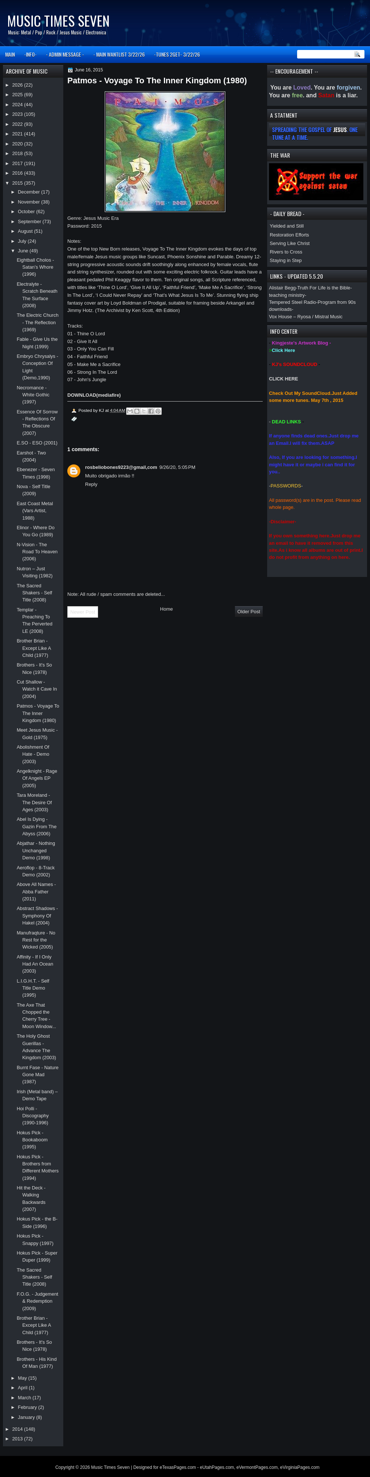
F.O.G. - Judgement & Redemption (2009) (37, 1301)
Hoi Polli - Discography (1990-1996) (32, 1116)
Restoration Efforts (289, 235)
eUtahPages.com (217, 1467)
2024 (18, 104)
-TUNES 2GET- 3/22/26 (177, 54)
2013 (18, 1438)
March (25, 1397)
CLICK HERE (283, 379)
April (23, 1387)
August (26, 231)
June (23, 251)
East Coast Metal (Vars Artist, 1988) (35, 511)
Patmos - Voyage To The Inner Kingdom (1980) (38, 713)
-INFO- (30, 54)
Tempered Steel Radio (292, 302)
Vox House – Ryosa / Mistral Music (306, 316)
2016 (18, 173)
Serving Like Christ (290, 243)
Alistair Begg (282, 288)
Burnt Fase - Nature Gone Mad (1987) (37, 1075)
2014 (18, 1429)
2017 (18, 163)
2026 (18, 85)
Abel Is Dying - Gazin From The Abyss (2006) (37, 826)
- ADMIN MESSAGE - (65, 54)
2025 (18, 94)
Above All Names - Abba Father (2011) (36, 892)
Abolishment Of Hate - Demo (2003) (33, 754)
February (28, 1407)
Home (166, 609)
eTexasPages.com (178, 1467)
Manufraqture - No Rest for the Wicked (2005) (36, 940)
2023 (18, 114)
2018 (18, 153)
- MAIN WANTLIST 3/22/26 (119, 54)
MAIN (10, 54)
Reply (91, 484)
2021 (18, 134)
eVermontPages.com (257, 1467)
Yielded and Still (287, 226)
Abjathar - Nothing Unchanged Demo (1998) (36, 850)
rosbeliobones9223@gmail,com (121, 467)
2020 (18, 144)
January (27, 1417)
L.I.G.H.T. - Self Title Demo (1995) (33, 988)
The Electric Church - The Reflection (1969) (37, 322)
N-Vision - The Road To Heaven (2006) (37, 552)
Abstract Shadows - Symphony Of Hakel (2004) (37, 916)
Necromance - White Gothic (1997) (33, 395)
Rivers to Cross (286, 252)
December (29, 192)
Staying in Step (286, 260)
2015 (18, 183)
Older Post (249, 611)
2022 (18, 124)
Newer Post (82, 612)
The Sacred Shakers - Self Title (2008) (34, 593)
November (29, 202)
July (22, 241)
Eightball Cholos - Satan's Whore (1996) (35, 267)
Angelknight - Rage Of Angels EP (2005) (37, 778)
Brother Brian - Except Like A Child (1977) (34, 648)
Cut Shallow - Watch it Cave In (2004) (37, 689)
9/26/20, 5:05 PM (177, 467)
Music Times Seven (58, 20)
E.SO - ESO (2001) (37, 443)
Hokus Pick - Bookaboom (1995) (32, 1140)
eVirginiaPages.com (300, 1467)
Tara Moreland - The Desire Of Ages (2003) (34, 802)
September (30, 221)
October (27, 211)
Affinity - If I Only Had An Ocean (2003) (35, 964)
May (23, 1378)
